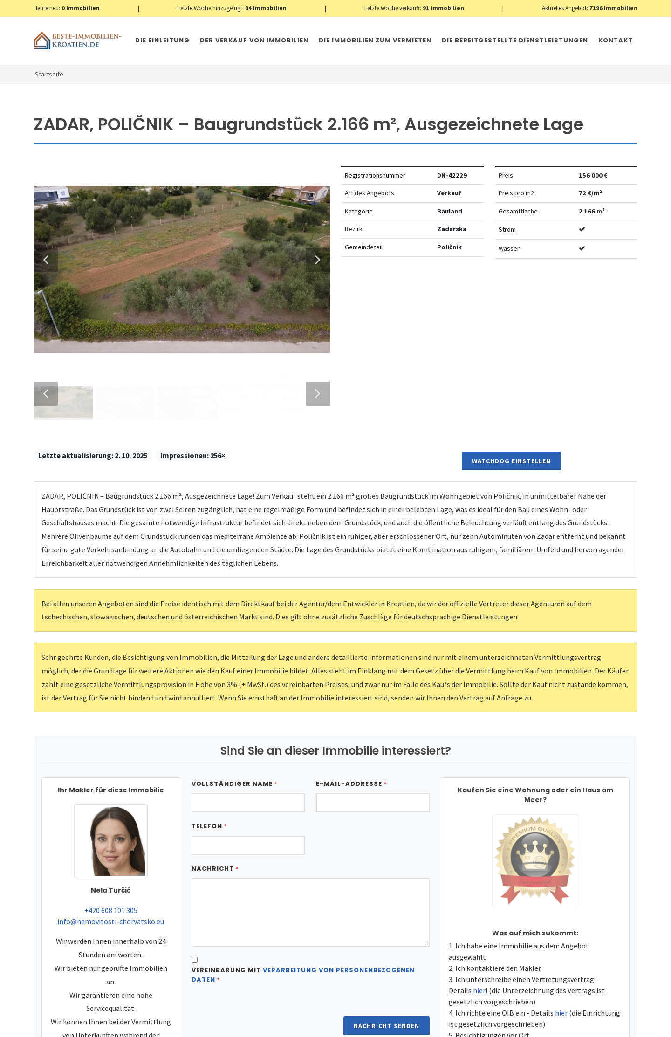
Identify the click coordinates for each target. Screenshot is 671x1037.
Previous (46, 616)
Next (313, 616)
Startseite (49, 74)
